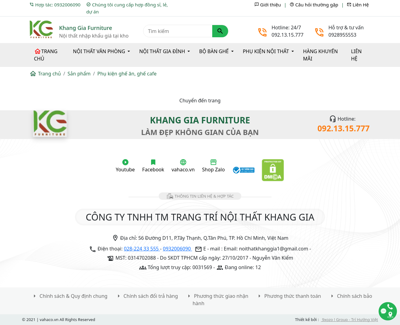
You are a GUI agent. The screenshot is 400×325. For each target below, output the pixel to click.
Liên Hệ (358, 5)
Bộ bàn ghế (214, 51)
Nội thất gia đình (162, 51)
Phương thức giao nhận (216, 296)
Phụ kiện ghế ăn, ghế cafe (127, 73)
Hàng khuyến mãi (320, 55)
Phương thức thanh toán (288, 296)
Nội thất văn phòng (100, 51)
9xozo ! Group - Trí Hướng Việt (349, 319)
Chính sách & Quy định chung (69, 296)
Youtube (125, 166)
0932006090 (177, 248)
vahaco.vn (183, 166)
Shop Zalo (213, 166)
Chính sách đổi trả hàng (146, 296)
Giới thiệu (267, 5)
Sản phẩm (79, 73)
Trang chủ (45, 55)
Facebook (153, 166)
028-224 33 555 (142, 248)
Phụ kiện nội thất (266, 51)
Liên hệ (356, 55)
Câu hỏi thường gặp (314, 5)
